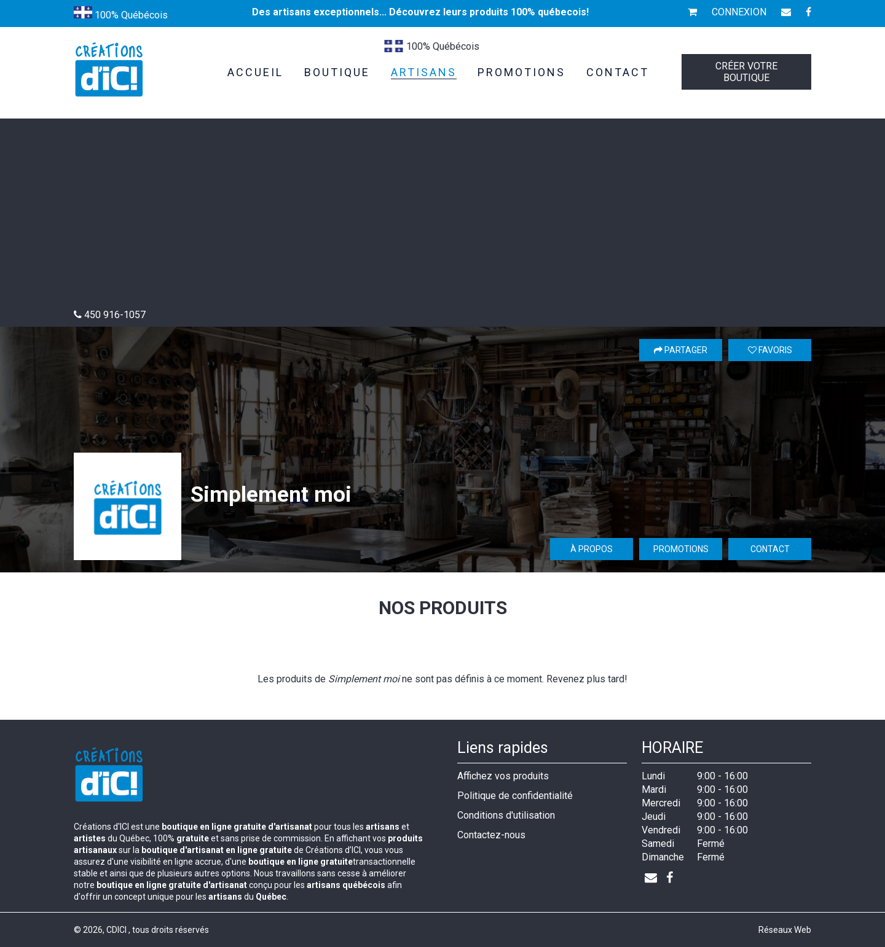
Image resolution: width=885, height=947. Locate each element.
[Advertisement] (442, 217)
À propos (591, 549)
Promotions (681, 549)
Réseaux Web (784, 930)
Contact (770, 549)
